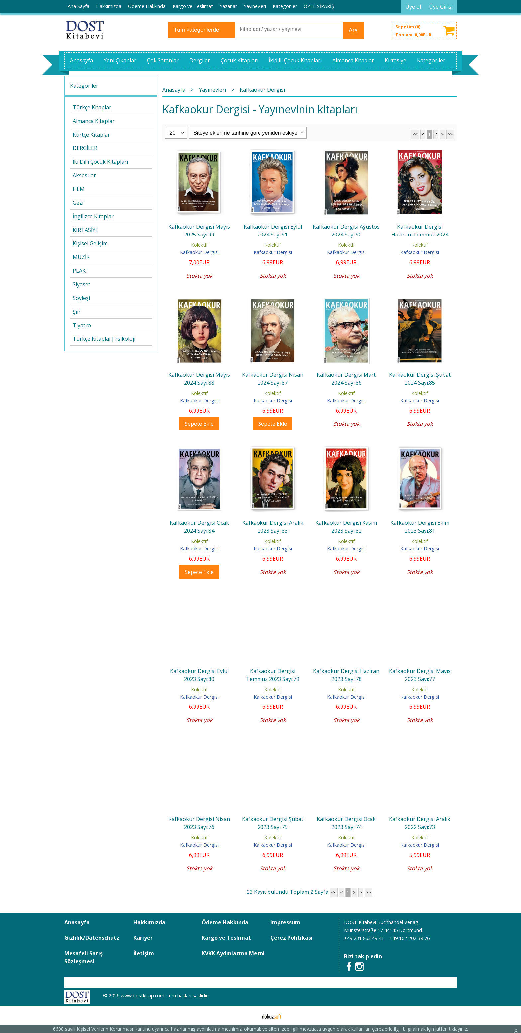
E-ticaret (250, 1015)
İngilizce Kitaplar (93, 216)
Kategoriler (84, 85)
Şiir (77, 311)
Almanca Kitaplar (94, 121)
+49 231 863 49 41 (364, 938)
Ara (353, 30)
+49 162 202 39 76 (409, 938)
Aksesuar (84, 175)
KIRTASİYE (85, 230)
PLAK (79, 270)
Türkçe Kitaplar (92, 107)
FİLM (79, 189)
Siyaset (81, 284)
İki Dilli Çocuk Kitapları (100, 161)
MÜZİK (81, 257)
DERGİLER (85, 148)
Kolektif (199, 245)
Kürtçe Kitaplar (91, 134)
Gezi (78, 202)
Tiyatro (82, 325)
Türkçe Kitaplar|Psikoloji (104, 338)
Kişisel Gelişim (90, 243)
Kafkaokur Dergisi (199, 252)
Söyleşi (81, 298)
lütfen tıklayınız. (451, 1029)
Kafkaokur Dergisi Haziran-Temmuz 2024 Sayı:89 (419, 234)
